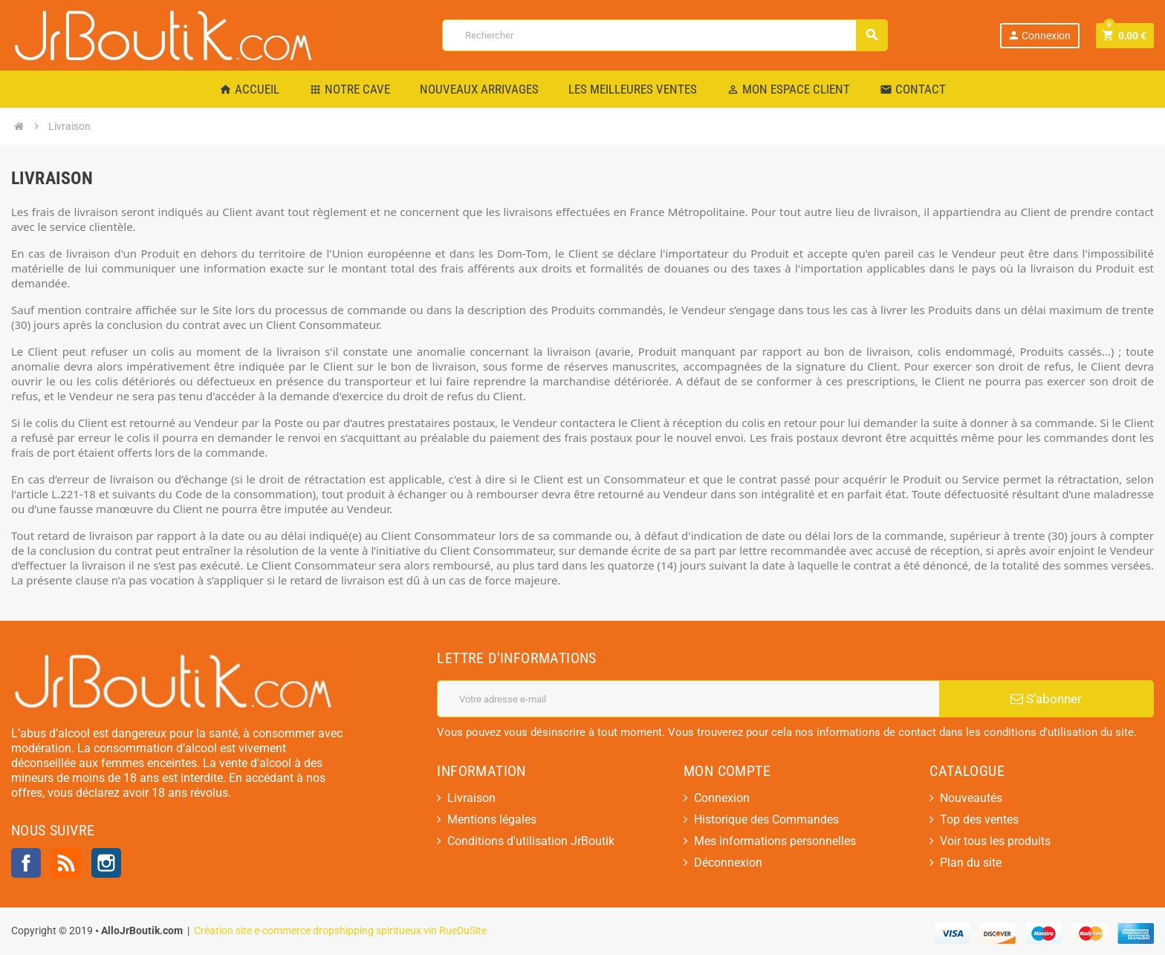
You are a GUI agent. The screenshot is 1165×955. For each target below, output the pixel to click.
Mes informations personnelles (775, 841)
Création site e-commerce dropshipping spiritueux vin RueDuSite (340, 931)
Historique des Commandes (766, 819)
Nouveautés (971, 798)
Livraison (471, 798)
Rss (66, 863)
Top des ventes (979, 819)
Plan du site (971, 862)
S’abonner (1046, 698)
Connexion (1039, 35)
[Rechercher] (665, 35)
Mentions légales (491, 819)
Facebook (26, 863)
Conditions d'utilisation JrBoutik (530, 841)
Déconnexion (728, 862)
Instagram (106, 863)
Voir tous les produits (995, 841)
